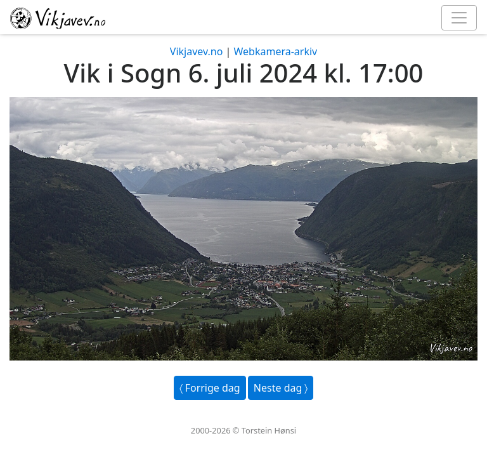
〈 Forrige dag (209, 388)
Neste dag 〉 (281, 388)
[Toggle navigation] (459, 17)
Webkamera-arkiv (275, 51)
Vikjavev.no (196, 51)
